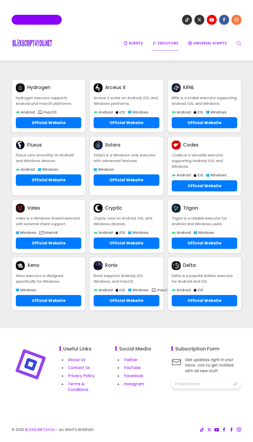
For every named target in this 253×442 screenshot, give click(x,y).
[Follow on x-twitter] (199, 20)
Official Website (48, 123)
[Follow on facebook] (224, 20)
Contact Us (79, 367)
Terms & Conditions (78, 386)
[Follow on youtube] (212, 20)
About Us (76, 360)
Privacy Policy (81, 376)
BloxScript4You (40, 429)
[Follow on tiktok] (187, 20)
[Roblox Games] (37, 20)
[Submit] (235, 384)
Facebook (133, 376)
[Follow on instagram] (236, 20)
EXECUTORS (165, 43)
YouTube (132, 367)
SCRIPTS (133, 43)
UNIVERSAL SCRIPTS (207, 43)
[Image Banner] (31, 364)
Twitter (131, 360)
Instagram (134, 384)
